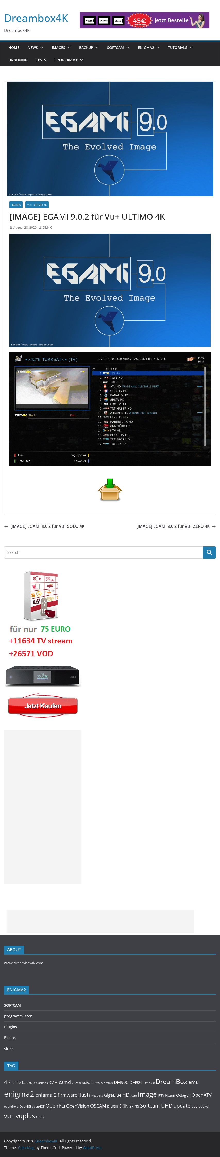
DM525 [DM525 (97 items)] (98, 1083)
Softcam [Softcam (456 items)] (150, 1105)
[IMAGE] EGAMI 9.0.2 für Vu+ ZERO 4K (176, 526)
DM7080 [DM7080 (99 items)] (149, 1083)
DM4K (47, 227)
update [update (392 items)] (182, 1105)
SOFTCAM (115, 47)
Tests (41, 59)
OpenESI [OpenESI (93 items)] (25, 1106)
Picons (10, 1037)
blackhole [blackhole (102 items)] (42, 1083)
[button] (41, 47)
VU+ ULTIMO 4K (37, 205)
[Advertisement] (42, 807)
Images (58, 47)
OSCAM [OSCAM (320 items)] (98, 1106)
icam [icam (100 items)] (134, 1096)
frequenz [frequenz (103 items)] (97, 1096)
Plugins (10, 1026)
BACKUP (86, 47)
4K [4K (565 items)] (7, 1081)
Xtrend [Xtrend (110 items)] (40, 1117)
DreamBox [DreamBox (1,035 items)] (171, 1081)
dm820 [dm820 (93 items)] (108, 1083)
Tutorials (177, 47)
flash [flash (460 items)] (84, 1094)
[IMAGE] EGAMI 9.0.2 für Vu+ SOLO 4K (44, 526)
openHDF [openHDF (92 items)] (38, 1106)
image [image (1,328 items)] (147, 1094)
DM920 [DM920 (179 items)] (136, 1082)
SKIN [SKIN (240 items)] (123, 1106)
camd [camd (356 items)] (65, 1082)
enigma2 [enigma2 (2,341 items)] (19, 1094)
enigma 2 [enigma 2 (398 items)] (46, 1095)
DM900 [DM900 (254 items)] (121, 1082)
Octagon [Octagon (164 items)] (183, 1095)
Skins (8, 1048)
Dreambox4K (36, 18)
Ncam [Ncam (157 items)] (170, 1095)
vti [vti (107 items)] (207, 1106)
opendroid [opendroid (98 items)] (11, 1106)
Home (13, 47)
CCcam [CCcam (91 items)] (76, 1083)
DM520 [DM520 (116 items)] (87, 1083)
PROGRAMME (66, 59)
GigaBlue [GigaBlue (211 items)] (112, 1095)
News (33, 47)
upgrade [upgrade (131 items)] (197, 1106)
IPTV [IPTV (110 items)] (161, 1095)
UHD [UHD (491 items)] (167, 1105)
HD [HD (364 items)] (126, 1095)
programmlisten (18, 1016)
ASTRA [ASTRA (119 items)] (16, 1083)
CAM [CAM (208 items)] (54, 1082)
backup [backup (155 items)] (28, 1082)
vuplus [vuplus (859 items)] (25, 1116)
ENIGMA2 (146, 47)
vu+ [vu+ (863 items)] (9, 1116)
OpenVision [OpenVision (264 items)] (77, 1106)
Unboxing (18, 59)
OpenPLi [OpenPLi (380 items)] (55, 1105)
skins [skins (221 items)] (134, 1106)
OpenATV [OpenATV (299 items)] (202, 1095)
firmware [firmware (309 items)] (67, 1095)
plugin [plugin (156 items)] (112, 1106)
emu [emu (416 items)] (193, 1081)
